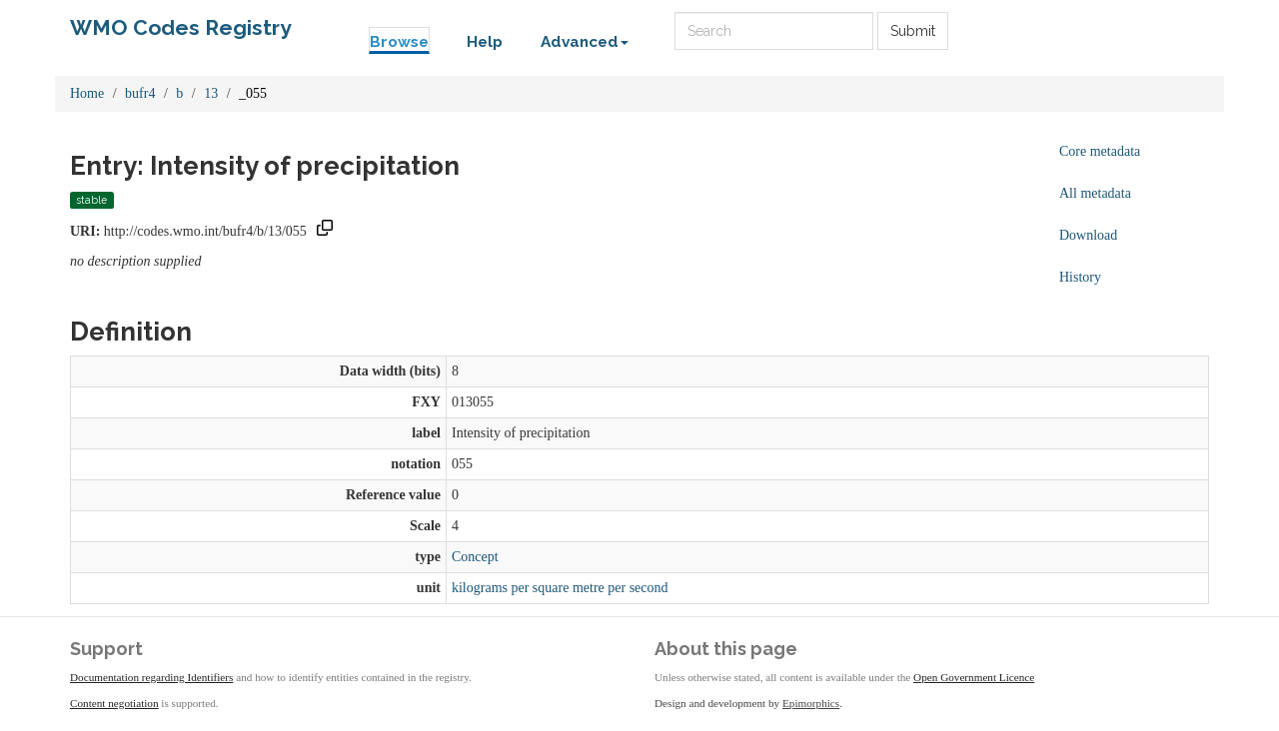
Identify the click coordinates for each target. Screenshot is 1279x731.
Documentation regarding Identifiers (151, 677)
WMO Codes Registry (181, 27)
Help (485, 42)
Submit (912, 31)
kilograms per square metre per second (560, 587)
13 (211, 93)
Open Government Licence (973, 677)
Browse (399, 42)
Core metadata (1099, 151)
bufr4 (140, 93)
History (1080, 277)
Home (87, 93)
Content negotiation (114, 703)
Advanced (585, 42)
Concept (475, 556)
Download (1088, 235)
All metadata (1095, 193)
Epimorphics (810, 703)
